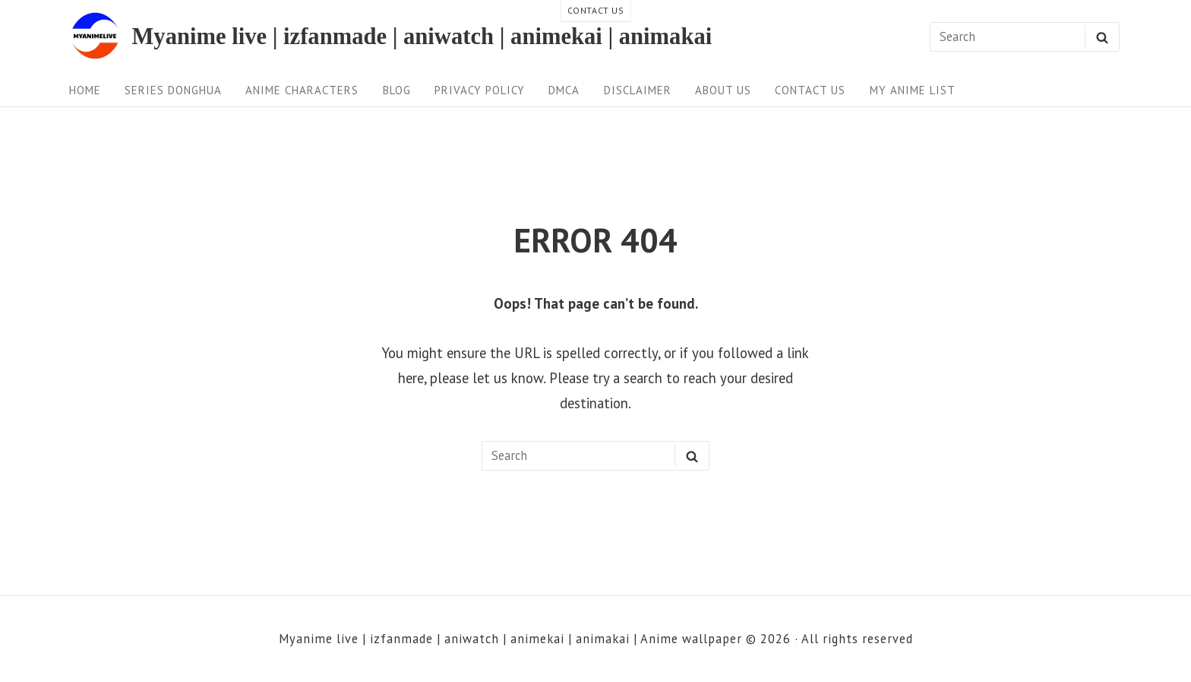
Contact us (810, 90)
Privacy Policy (479, 90)
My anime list (913, 90)
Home (85, 90)
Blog (397, 90)
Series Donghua (173, 90)
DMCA (564, 90)
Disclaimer (637, 90)
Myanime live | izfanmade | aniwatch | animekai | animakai (421, 37)
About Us (723, 90)
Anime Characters (302, 90)
